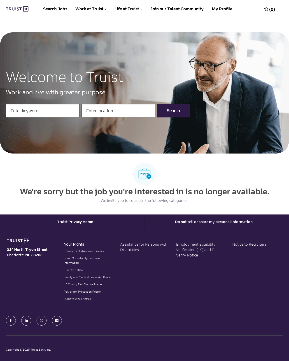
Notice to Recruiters (249, 244)
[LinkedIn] (26, 321)
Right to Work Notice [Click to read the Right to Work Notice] (77, 298)
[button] (173, 110)
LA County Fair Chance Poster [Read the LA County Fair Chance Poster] (83, 284)
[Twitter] (42, 321)
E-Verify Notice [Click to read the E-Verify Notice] (73, 270)
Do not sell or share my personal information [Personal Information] (214, 221)
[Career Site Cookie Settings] (75, 221)
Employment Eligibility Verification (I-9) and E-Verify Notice (196, 249)
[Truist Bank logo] (18, 240)
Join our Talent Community (177, 9)
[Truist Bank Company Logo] (17, 9)
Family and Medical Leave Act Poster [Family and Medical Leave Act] (88, 277)
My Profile (222, 9)
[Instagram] (57, 321)
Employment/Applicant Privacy (84, 251)
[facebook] (11, 321)
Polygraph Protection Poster (82, 291)
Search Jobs (55, 9)
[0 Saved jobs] (269, 9)
